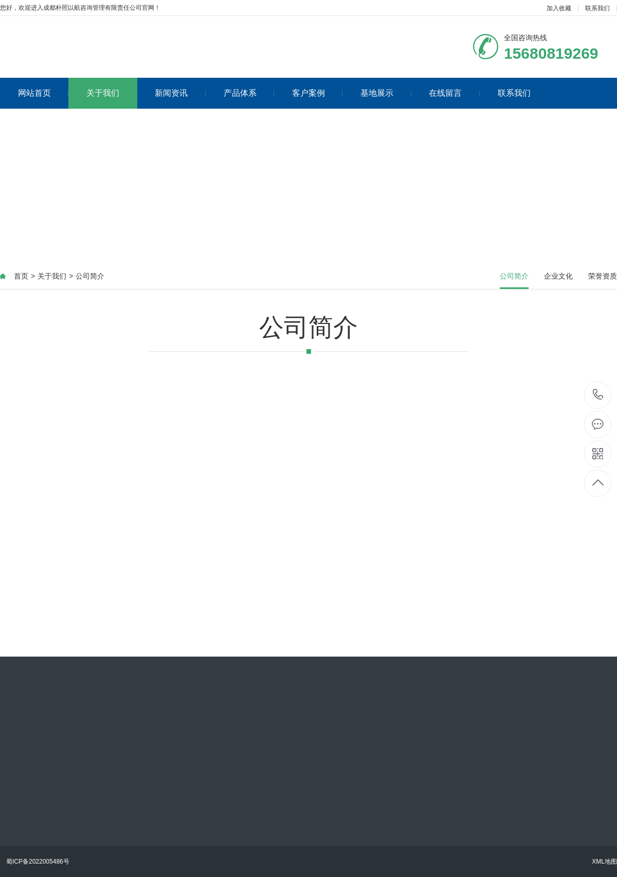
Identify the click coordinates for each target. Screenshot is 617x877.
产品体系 (249, 93)
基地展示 (385, 93)
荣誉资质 (602, 276)
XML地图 (604, 861)
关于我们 (102, 93)
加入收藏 (559, 8)
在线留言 (454, 93)
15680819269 (598, 395)
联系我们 (597, 8)
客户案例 (317, 93)
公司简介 (90, 276)
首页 (21, 276)
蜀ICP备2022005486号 (37, 861)
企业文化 (558, 276)
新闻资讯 (180, 93)
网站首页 (43, 93)
